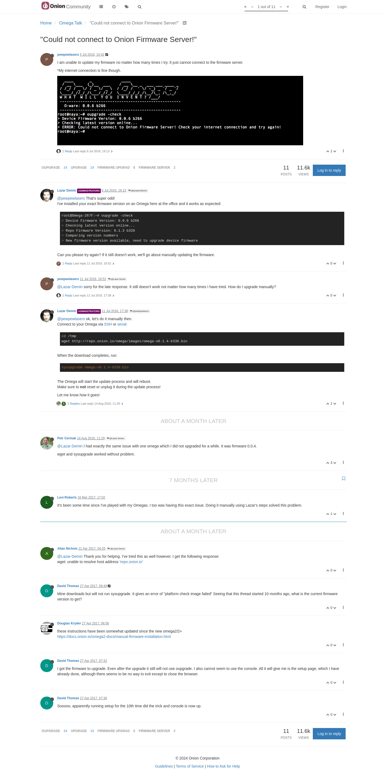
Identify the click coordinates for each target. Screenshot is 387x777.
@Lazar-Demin (70, 287)
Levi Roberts (67, 497)
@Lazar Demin (117, 279)
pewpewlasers (68, 54)
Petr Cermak (66, 438)
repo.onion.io (131, 562)
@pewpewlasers (137, 190)
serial (121, 324)
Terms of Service (190, 766)
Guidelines (164, 766)
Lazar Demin (66, 190)
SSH (108, 324)
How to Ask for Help (223, 766)
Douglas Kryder (69, 623)
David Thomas (68, 586)
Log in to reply (329, 170)
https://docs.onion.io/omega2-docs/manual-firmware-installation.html (114, 636)
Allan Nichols (67, 548)
